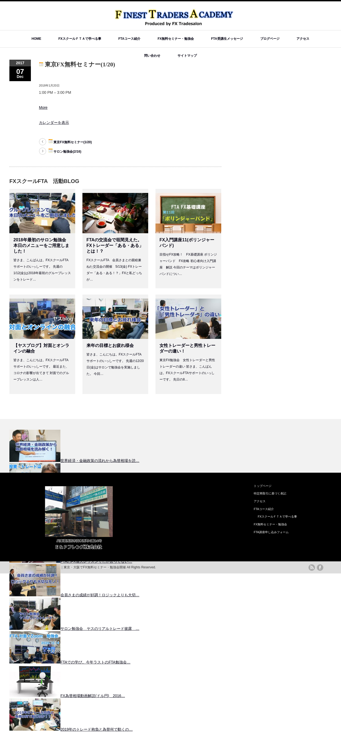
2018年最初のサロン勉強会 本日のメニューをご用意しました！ (41, 245)
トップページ (262, 485)
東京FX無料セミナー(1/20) (70, 141)
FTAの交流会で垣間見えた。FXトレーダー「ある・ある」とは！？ (114, 245)
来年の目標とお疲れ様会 (110, 345)
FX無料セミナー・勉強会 (176, 39)
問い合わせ (152, 56)
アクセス (302, 39)
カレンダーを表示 (54, 122)
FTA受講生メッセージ (227, 39)
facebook (320, 567)
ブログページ (270, 39)
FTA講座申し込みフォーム (271, 532)
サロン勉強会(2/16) (64, 150)
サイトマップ (187, 56)
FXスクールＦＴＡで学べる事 (79, 39)
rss (312, 567)
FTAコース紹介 (129, 39)
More (43, 107)
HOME (36, 39)
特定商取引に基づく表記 (270, 493)
